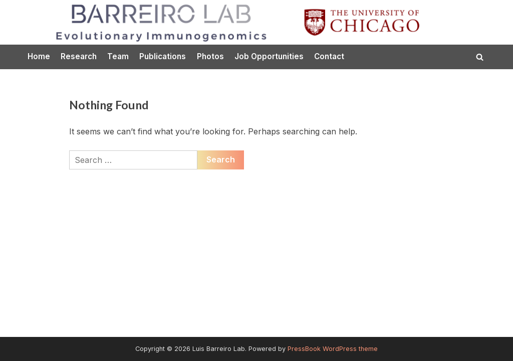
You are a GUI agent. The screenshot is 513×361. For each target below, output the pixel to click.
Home (39, 56)
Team (118, 56)
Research (79, 56)
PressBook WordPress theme (333, 348)
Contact (329, 56)
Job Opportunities (269, 56)
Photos (210, 56)
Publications (162, 56)
